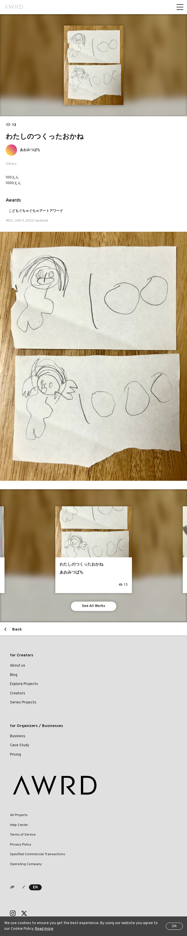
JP (12, 887)
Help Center (19, 825)
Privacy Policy (20, 844)
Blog (13, 675)
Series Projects (23, 702)
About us (17, 665)
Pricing (15, 754)
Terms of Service (22, 834)
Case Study (19, 745)
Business (17, 736)
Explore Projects (24, 684)
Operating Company (26, 864)
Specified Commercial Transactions (37, 854)
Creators (17, 693)
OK (174, 926)
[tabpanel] (93, 65)
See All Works (93, 606)
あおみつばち (30, 150)
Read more (44, 929)
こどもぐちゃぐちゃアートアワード (36, 211)
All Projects (19, 815)
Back (17, 629)
